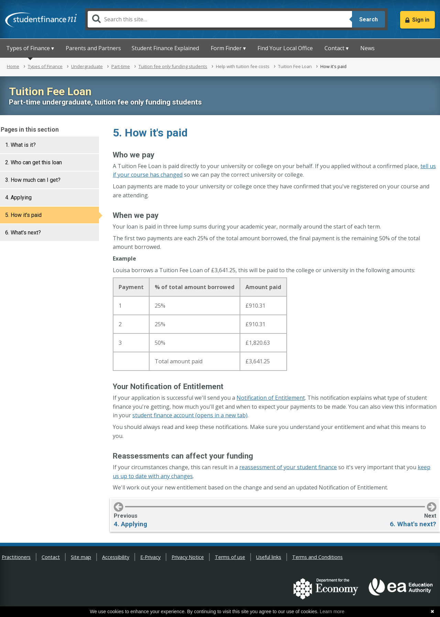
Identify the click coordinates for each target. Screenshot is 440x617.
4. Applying (18, 197)
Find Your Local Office (285, 48)
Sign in (420, 19)
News (367, 48)
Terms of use (230, 557)
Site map (81, 557)
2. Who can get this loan (33, 162)
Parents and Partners (93, 48)
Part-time (120, 66)
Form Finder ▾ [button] (228, 48)
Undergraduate (87, 66)
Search (368, 19)
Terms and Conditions (317, 557)
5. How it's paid (23, 215)
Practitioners (16, 557)
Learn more (332, 611)
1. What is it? (20, 145)
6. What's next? (23, 232)
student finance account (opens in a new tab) (190, 415)
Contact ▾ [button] (336, 48)
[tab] (49, 144)
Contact (51, 557)
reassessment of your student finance (288, 467)
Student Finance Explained (165, 48)
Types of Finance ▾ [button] (30, 48)
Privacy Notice (188, 557)
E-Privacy (150, 557)
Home (13, 66)
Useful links (268, 557)
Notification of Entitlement (270, 397)
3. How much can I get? (32, 180)
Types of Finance (45, 66)
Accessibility (115, 557)
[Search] (220, 19)
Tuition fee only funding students (173, 66)
